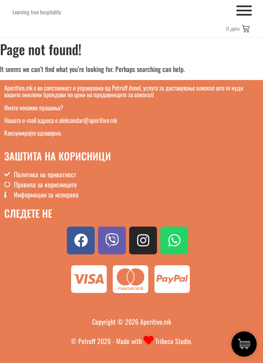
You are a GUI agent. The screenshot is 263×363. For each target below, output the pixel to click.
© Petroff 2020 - (93, 341)
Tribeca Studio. (173, 341)
